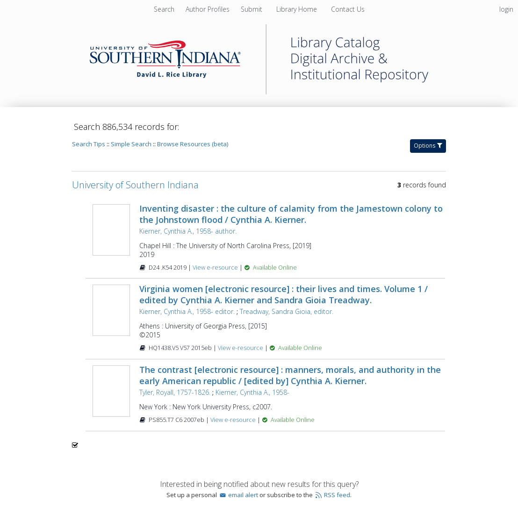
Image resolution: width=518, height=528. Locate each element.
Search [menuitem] (164, 9)
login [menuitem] (506, 9)
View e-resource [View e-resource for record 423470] (233, 420)
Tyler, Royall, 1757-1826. (174, 392)
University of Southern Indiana (135, 184)
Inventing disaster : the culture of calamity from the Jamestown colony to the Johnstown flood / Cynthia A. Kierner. (291, 214)
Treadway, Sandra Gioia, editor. (286, 311)
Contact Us (348, 9)
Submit (252, 9)
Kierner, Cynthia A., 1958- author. (188, 231)
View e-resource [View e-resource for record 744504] (241, 348)
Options (428, 146)
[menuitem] (208, 9)
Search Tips (88, 144)
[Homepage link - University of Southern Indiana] (259, 91)
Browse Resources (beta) (192, 144)
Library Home (297, 9)
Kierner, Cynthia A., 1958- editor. (187, 311)
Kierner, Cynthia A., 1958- (252, 392)
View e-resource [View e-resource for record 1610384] (216, 267)
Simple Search (131, 144)
